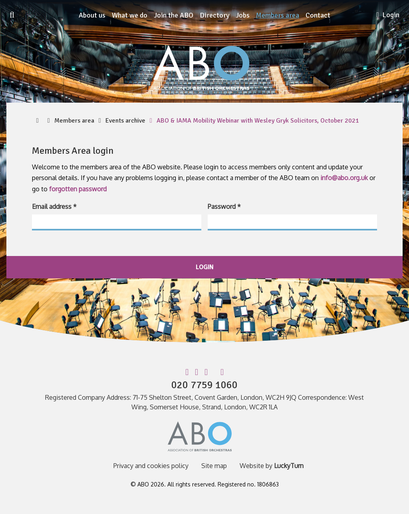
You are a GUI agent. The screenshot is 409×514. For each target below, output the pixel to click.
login (204, 267)
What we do (129, 15)
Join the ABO (173, 15)
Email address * (54, 206)
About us (92, 15)
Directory (214, 15)
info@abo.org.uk (344, 178)
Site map (214, 466)
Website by (272, 466)
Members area (277, 15)
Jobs (243, 15)
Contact (318, 15)
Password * (224, 206)
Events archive (125, 121)
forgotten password (78, 189)
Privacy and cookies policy (151, 466)
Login (387, 14)
